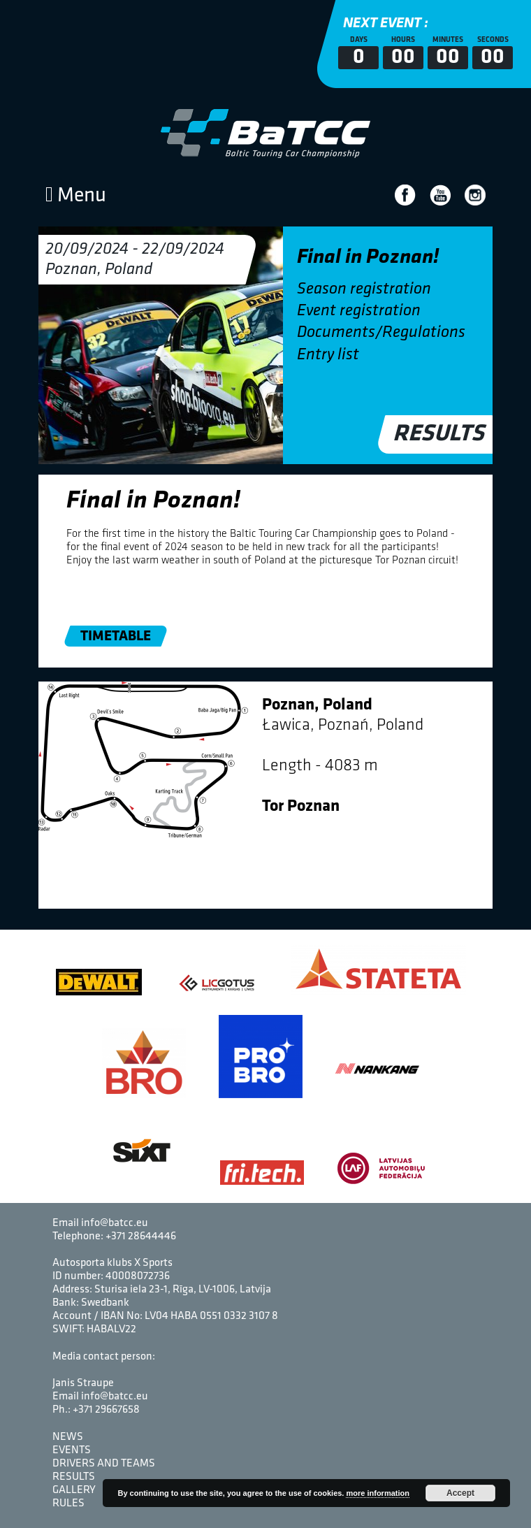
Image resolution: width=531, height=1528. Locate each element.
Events (71, 1450)
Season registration (364, 289)
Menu (75, 196)
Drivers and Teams (103, 1463)
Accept (460, 1493)
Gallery (74, 1490)
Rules (68, 1503)
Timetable (115, 636)
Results (439, 434)
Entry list (328, 355)
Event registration (359, 311)
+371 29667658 (106, 1409)
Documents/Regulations (381, 332)
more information (377, 1493)
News (67, 1437)
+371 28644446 (141, 1236)
